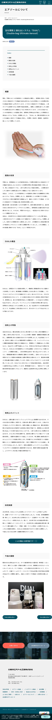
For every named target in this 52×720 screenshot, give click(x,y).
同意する (46, 716)
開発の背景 (12, 60)
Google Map (11, 677)
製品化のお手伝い (31, 692)
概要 (10, 58)
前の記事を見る (10, 617)
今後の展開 (12, 75)
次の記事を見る (44, 617)
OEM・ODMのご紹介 (17, 692)
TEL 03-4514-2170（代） (15, 681)
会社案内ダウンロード (38, 645)
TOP (5, 17)
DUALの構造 (12, 63)
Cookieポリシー (25, 709)
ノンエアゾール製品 (30, 689)
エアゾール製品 (16, 689)
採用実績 (11, 72)
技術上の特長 (13, 66)
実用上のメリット (14, 69)
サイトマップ (33, 709)
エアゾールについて (12, 17)
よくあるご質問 (7, 694)
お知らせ (17, 694)
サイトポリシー (17, 709)
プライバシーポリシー (7, 709)
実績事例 (5, 692)
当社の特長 (6, 689)
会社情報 (41, 689)
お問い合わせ (13, 645)
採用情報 (42, 692)
